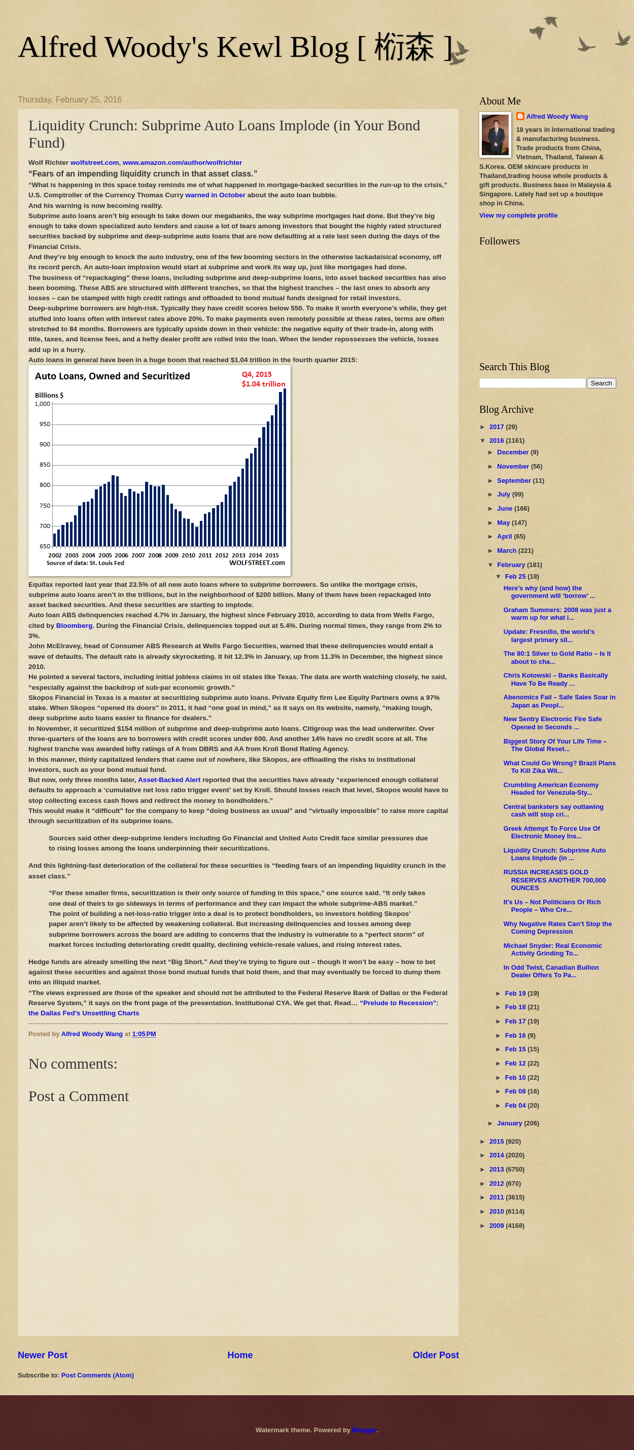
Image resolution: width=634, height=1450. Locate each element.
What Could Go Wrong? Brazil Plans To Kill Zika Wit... (560, 766)
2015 (497, 1141)
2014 (497, 1155)
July (504, 494)
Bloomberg (74, 625)
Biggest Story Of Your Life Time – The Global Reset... (555, 745)
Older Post (436, 1355)
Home (240, 1355)
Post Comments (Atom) (97, 1375)
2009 (497, 1225)
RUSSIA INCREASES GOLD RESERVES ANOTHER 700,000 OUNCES (555, 880)
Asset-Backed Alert (169, 780)
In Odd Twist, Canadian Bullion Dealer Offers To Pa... (552, 971)
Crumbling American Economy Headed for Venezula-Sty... (551, 788)
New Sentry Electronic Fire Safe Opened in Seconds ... (553, 722)
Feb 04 (516, 1105)
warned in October (215, 195)
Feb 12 (516, 1063)
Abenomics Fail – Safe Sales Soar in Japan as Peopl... (560, 701)
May (504, 522)
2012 (497, 1183)
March (507, 550)
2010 (497, 1211)
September (515, 480)
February (512, 565)
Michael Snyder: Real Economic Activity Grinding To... (553, 949)
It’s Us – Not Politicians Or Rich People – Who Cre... (552, 905)
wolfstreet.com (95, 162)
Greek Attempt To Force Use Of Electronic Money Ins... (552, 832)
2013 (497, 1169)
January (510, 1123)
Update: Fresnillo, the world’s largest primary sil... (549, 635)
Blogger (365, 1430)
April (505, 536)
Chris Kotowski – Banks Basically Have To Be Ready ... (556, 679)
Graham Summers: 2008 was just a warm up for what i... (558, 613)
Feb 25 (516, 576)
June (505, 508)
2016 (497, 440)
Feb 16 (516, 1035)
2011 (497, 1197)
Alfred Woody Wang (557, 116)
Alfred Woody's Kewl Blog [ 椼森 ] (235, 46)
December (514, 452)
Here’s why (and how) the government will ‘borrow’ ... (549, 591)
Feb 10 (516, 1077)
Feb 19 (516, 993)
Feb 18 (516, 1007)
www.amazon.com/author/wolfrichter (182, 162)
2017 (497, 427)
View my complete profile (518, 215)
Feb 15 (516, 1049)
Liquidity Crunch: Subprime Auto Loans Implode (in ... (555, 854)
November (514, 466)
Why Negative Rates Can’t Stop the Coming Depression (558, 927)
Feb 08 (516, 1091)
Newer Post (42, 1355)
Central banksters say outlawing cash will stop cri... (554, 810)
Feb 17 (516, 1021)
